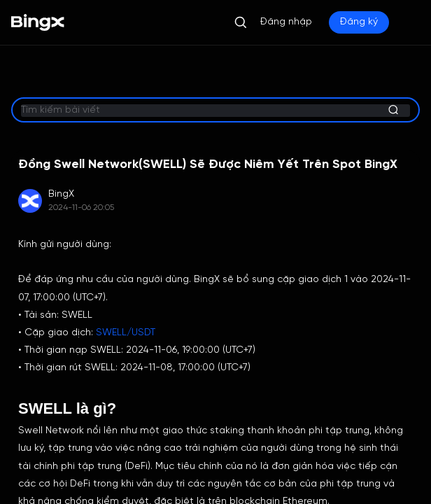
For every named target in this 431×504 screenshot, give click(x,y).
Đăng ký (359, 22)
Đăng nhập (286, 22)
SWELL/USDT (125, 333)
